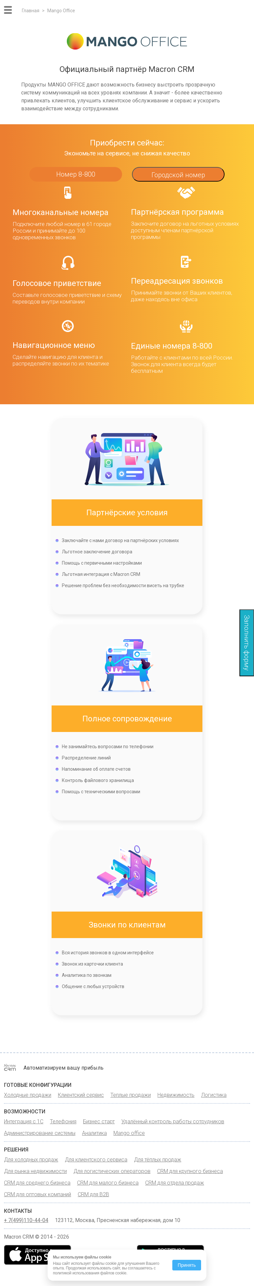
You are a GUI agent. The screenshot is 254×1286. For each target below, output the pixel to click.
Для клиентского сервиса (96, 1159)
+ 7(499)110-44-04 (26, 1220)
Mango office (129, 1133)
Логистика (214, 1095)
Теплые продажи (130, 1095)
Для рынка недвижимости (35, 1171)
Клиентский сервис (81, 1095)
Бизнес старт (99, 1121)
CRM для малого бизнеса (108, 1183)
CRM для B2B (93, 1194)
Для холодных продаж (31, 1159)
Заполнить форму (247, 643)
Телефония (63, 1121)
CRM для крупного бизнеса (190, 1171)
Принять (187, 1265)
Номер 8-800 (75, 174)
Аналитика (94, 1133)
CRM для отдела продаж (174, 1183)
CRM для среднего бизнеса (37, 1183)
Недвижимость (175, 1095)
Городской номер (178, 175)
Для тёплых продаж (157, 1159)
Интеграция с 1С (23, 1121)
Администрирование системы (39, 1133)
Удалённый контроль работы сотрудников (172, 1121)
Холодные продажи (27, 1095)
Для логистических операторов (111, 1171)
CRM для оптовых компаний (37, 1194)
